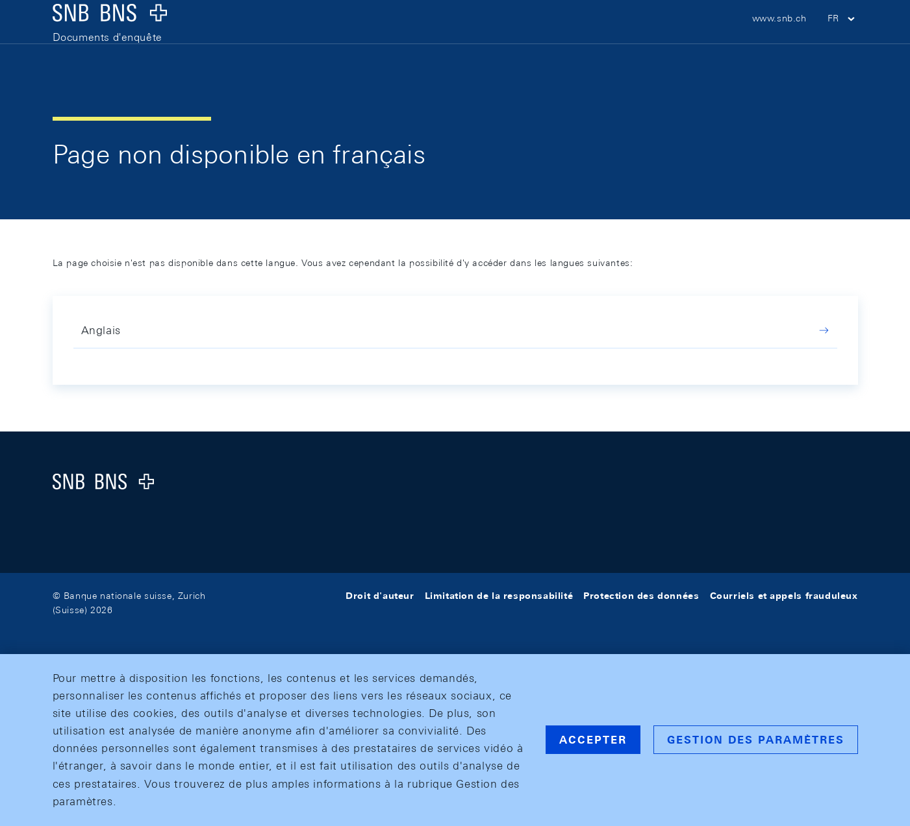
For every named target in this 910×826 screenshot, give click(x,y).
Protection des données (641, 595)
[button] (843, 39)
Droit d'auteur (380, 595)
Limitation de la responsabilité (499, 595)
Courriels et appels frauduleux (784, 595)
